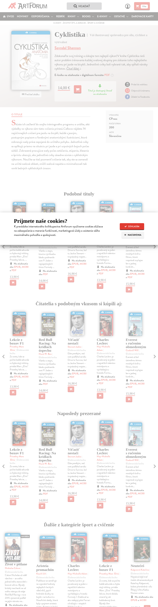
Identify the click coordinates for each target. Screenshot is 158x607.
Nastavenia (132, 235)
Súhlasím (131, 226)
